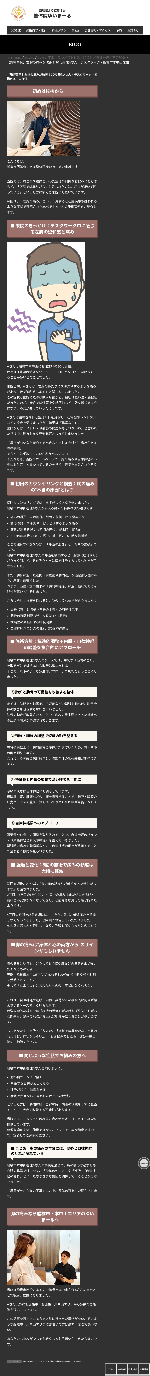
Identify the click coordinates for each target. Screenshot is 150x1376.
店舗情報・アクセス (125, 115)
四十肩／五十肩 (125, 186)
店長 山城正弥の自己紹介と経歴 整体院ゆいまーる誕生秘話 (125, 122)
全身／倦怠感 (125, 210)
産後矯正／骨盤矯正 (125, 237)
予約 (125, 135)
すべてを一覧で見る (125, 168)
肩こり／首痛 (125, 180)
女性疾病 (125, 222)
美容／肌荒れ (125, 243)
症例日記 (77, 1361)
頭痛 (125, 174)
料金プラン (125, 103)
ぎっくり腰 (125, 204)
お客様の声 (125, 129)
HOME (125, 91)
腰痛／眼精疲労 (125, 192)
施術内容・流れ (125, 97)
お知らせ (125, 141)
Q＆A (125, 109)
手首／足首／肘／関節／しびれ (125, 216)
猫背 (125, 198)
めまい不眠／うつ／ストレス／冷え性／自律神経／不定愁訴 (46, 1361)
